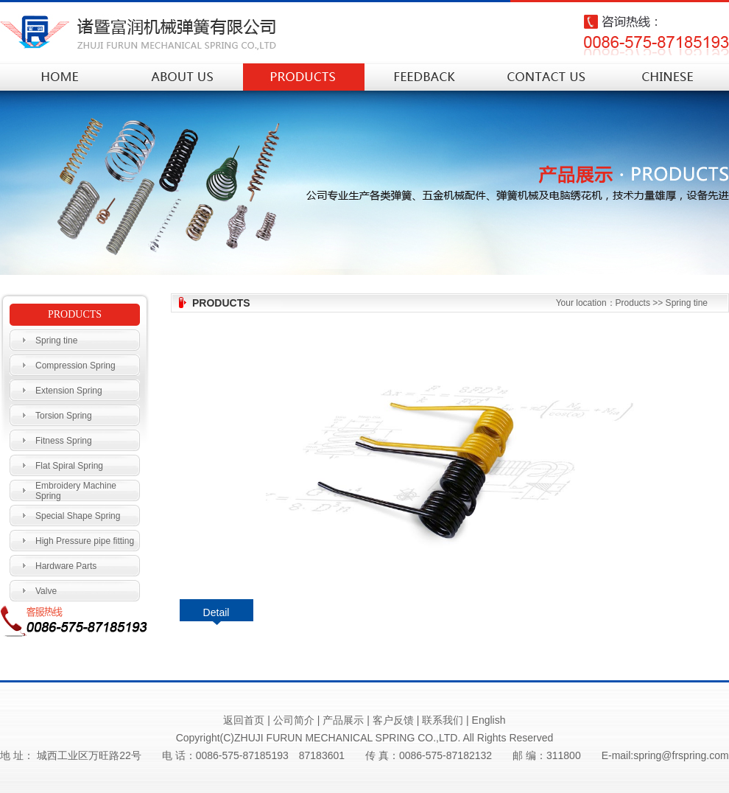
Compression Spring (75, 365)
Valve (46, 591)
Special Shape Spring (77, 516)
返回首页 (243, 720)
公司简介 (293, 720)
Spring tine (56, 340)
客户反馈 (393, 720)
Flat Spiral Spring (69, 466)
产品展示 (343, 720)
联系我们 (442, 720)
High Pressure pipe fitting (84, 541)
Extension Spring (68, 390)
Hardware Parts (65, 566)
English (489, 720)
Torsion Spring (63, 416)
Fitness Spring (63, 441)
